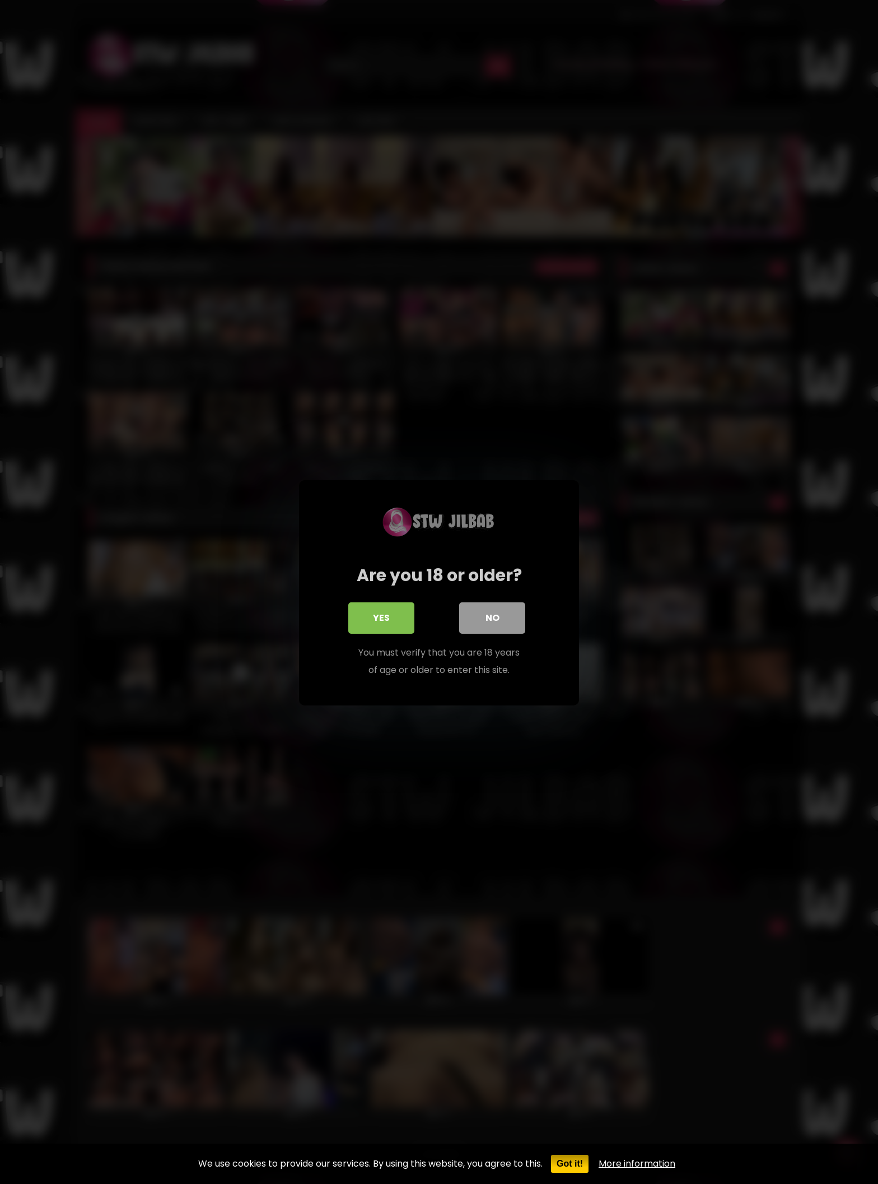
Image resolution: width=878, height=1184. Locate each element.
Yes (381, 617)
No (492, 617)
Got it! (570, 1163)
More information (637, 1163)
